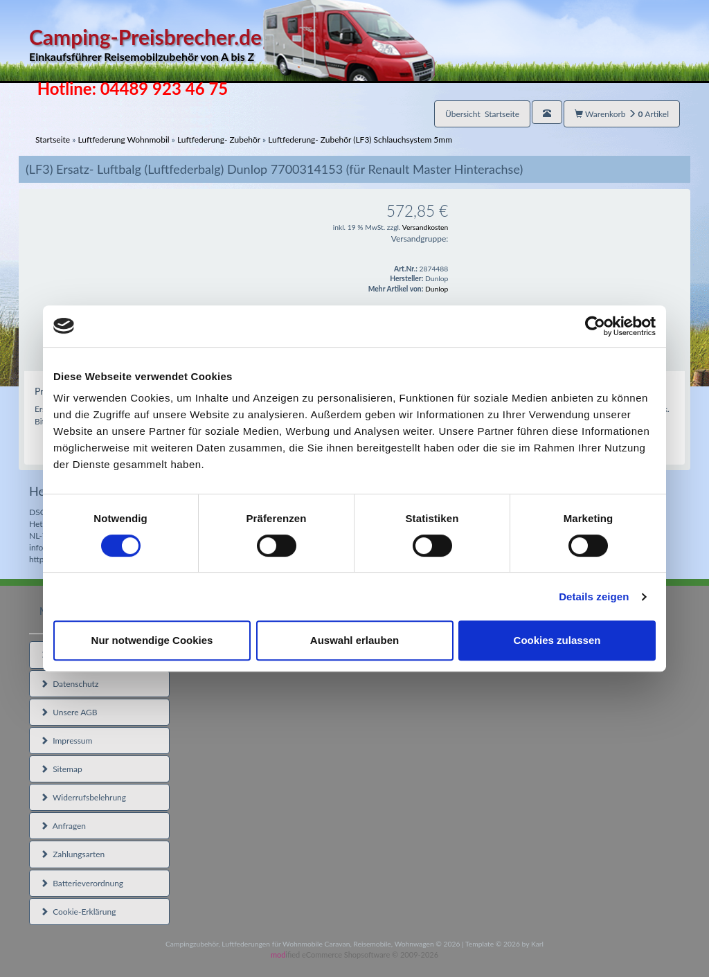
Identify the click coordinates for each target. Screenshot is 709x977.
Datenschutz (69, 684)
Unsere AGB (69, 712)
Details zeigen (594, 596)
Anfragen (63, 826)
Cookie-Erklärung (78, 911)
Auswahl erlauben (354, 640)
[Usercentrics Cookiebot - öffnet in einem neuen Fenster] (595, 326)
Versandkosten (425, 227)
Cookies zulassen (557, 640)
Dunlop (436, 289)
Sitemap (61, 769)
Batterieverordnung (81, 883)
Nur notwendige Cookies (152, 640)
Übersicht (482, 114)
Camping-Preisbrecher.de (232, 44)
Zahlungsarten (72, 854)
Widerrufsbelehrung (83, 797)
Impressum (66, 740)
